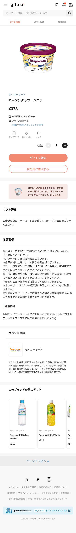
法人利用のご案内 (17, 499)
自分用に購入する (38, 169)
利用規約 (11, 493)
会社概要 (65, 493)
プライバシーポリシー (28, 493)
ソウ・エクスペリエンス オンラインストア (48, 499)
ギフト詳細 (39, 22)
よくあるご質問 (28, 487)
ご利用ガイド (60, 487)
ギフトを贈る (38, 157)
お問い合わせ (45, 487)
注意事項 (62, 22)
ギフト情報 (15, 22)
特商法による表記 (49, 493)
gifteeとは (13, 487)
